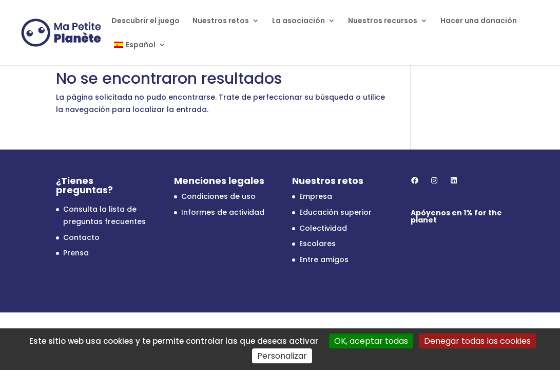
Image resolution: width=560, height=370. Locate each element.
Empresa (315, 196)
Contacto (81, 237)
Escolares (317, 243)
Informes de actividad (222, 212)
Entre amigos (324, 259)
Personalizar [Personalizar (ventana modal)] (282, 356)
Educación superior (335, 212)
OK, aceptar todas (371, 341)
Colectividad (323, 228)
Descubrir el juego (145, 21)
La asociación (298, 21)
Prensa (76, 253)
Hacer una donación (478, 21)
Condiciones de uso (218, 196)
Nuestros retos (220, 21)
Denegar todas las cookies (477, 341)
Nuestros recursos (382, 21)
